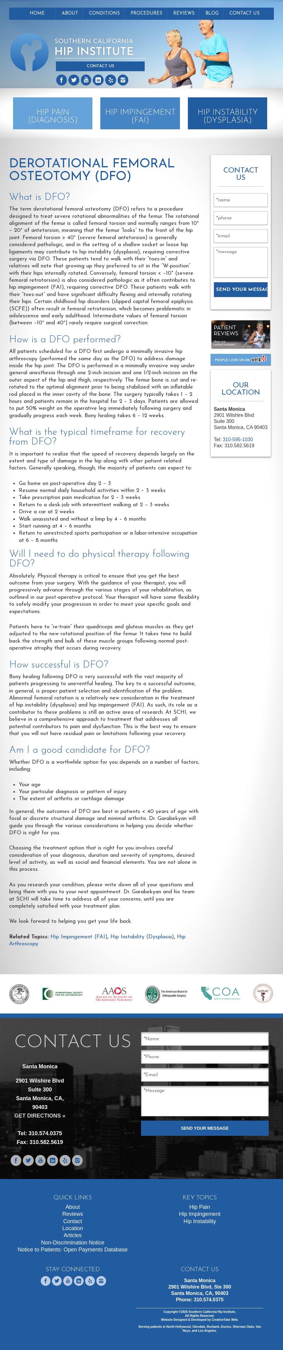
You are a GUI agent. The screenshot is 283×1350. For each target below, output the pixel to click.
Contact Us (100, 66)
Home (37, 13)
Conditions (104, 13)
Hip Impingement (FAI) (78, 937)
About (70, 13)
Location (72, 1228)
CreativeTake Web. (225, 1319)
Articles (73, 1235)
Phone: (200, 1299)
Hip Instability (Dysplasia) (142, 937)
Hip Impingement (199, 1214)
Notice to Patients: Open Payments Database (73, 1250)
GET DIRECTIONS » (39, 1116)
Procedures (146, 13)
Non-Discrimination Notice (72, 1243)
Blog (212, 13)
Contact (72, 1221)
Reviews (184, 13)
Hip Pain (199, 1207)
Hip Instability (200, 1221)
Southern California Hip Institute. (212, 1311)
